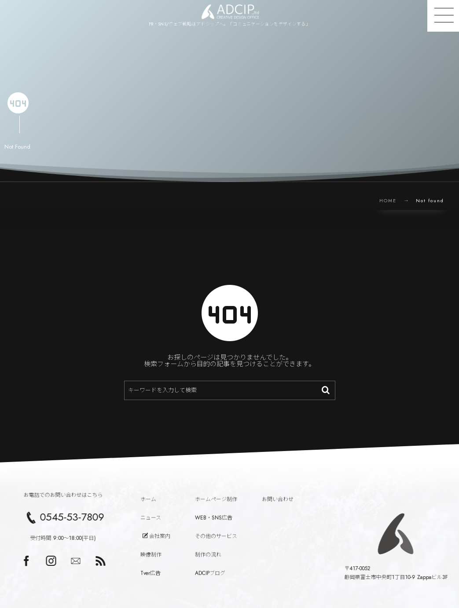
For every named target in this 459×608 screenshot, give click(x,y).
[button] (443, 16)
